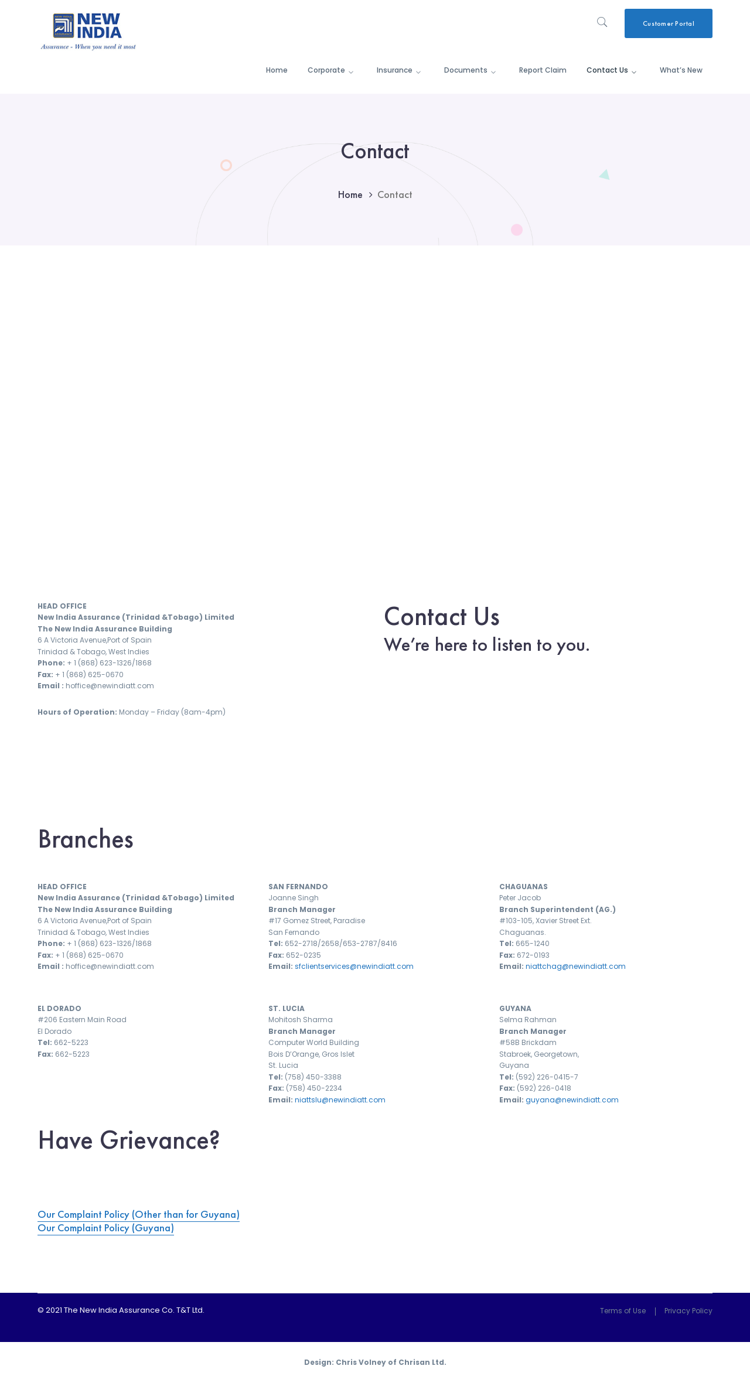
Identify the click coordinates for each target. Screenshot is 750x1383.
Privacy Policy (688, 1311)
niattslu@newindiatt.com (340, 1100)
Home (350, 194)
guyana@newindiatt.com (572, 1100)
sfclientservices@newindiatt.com (354, 966)
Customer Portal (668, 23)
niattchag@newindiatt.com (576, 966)
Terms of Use (623, 1311)
